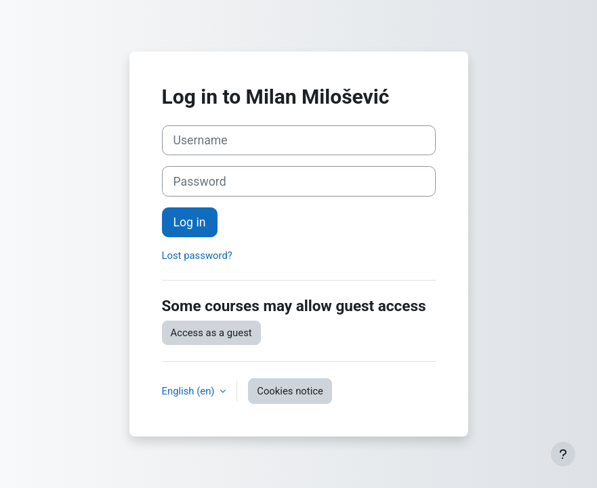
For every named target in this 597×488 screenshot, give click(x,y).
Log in (189, 222)
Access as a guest (211, 333)
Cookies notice (290, 391)
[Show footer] (563, 454)
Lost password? (197, 255)
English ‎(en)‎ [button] (190, 391)
